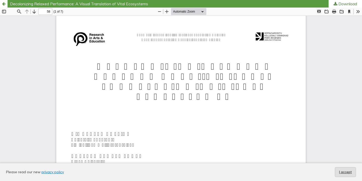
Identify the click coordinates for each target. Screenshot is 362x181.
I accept (345, 172)
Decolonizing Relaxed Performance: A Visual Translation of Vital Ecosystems (79, 3)
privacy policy (52, 172)
